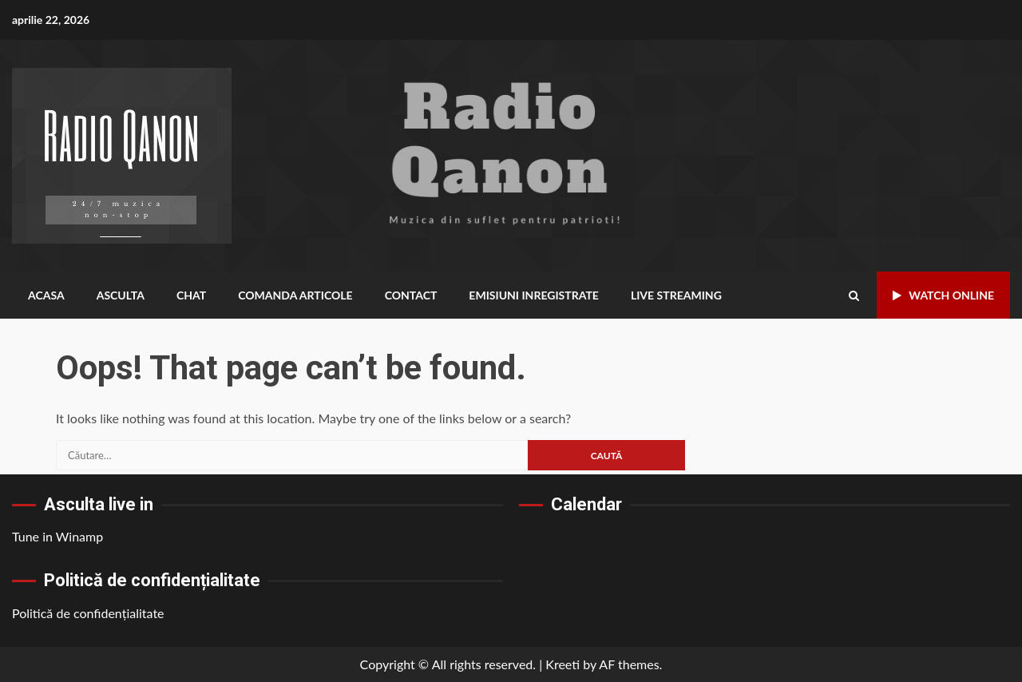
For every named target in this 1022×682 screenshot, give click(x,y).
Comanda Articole (298, 295)
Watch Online (943, 295)
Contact (415, 295)
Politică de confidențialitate (88, 613)
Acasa (46, 295)
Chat (193, 295)
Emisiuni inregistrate (540, 295)
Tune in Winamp (57, 536)
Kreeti (562, 664)
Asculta (121, 295)
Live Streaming (684, 295)
